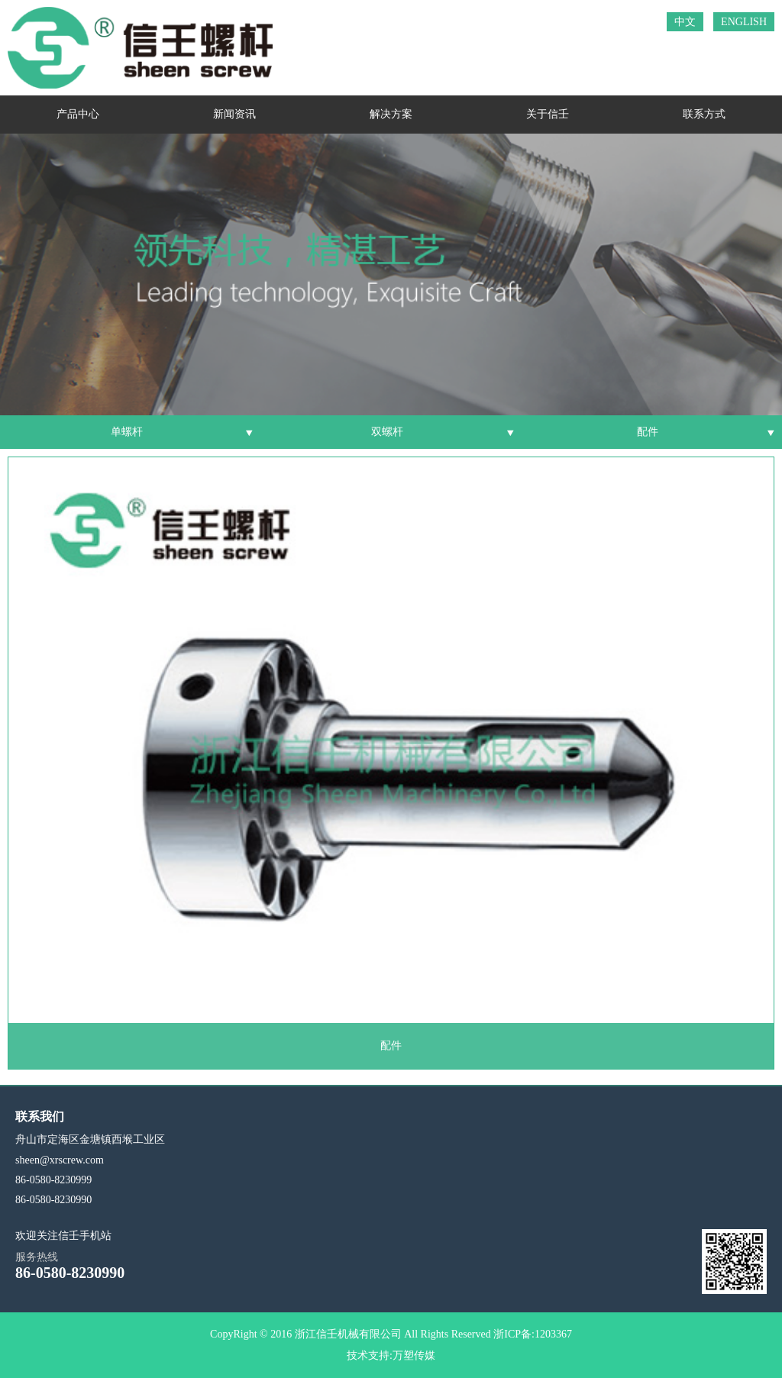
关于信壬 (547, 114)
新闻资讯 (234, 114)
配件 (647, 431)
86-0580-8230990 (53, 1199)
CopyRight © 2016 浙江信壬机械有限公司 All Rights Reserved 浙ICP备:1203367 (391, 1334)
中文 (685, 21)
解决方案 (391, 114)
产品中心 (78, 114)
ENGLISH (744, 21)
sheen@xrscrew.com (59, 1160)
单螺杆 (127, 431)
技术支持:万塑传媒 (391, 1355)
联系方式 (704, 114)
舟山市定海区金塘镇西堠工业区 (90, 1139)
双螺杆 (387, 431)
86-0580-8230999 (53, 1180)
